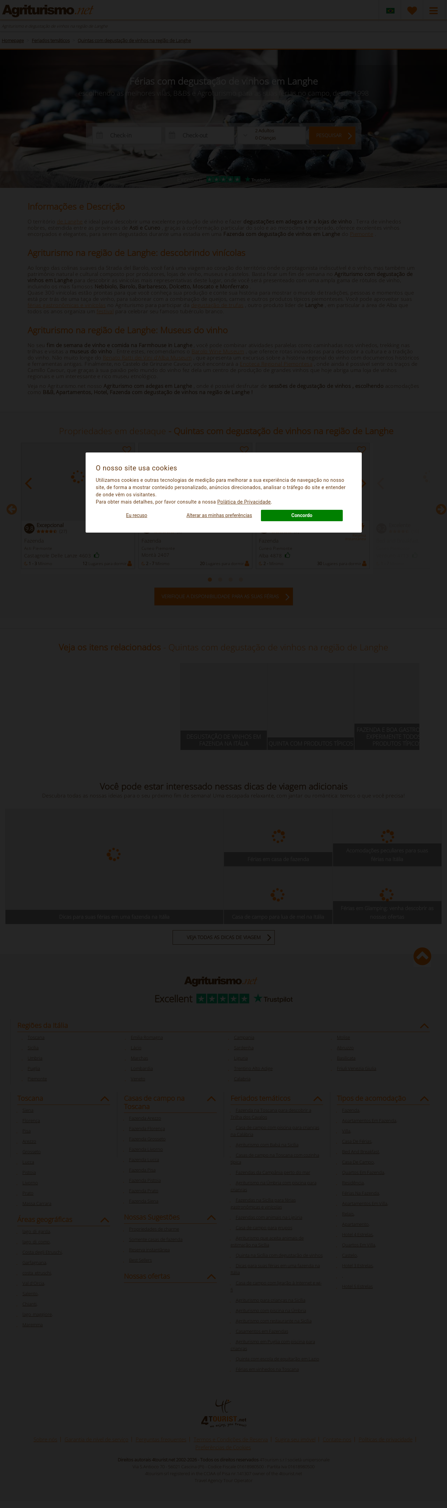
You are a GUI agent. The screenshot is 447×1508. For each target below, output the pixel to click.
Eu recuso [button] (136, 515)
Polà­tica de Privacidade (244, 502)
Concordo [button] (301, 515)
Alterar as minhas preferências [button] (219, 515)
